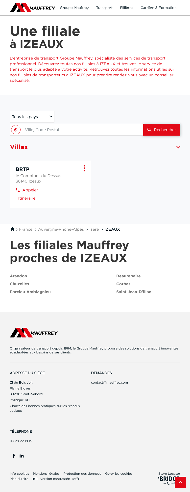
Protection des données (82, 473)
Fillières (126, 8)
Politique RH (20, 400)
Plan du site (19, 479)
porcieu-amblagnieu (30, 292)
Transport (104, 8)
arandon (18, 276)
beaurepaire (128, 276)
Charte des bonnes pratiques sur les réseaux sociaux (45, 408)
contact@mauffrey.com (109, 382)
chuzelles (19, 284)
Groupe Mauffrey (74, 8)
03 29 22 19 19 (21, 441)
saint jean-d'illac (133, 292)
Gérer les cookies (118, 473)
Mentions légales (46, 473)
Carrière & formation (159, 8)
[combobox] (76, 130)
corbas (123, 284)
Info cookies (19, 473)
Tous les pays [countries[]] (25, 116)
